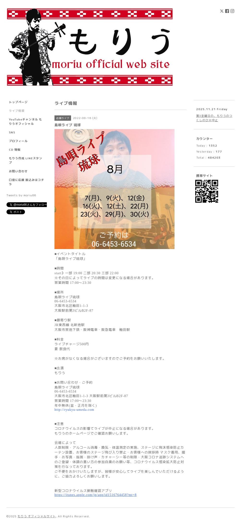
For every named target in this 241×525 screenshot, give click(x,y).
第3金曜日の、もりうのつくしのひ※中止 (214, 118)
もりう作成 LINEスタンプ (25, 160)
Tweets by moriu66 (21, 195)
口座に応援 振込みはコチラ (26, 182)
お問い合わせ (18, 171)
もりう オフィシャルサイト (37, 516)
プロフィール (18, 141)
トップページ (18, 102)
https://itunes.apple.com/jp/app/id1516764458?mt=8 (95, 495)
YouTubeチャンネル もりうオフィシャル (25, 121)
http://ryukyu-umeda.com (74, 410)
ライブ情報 (16, 111)
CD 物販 (15, 150)
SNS (12, 132)
